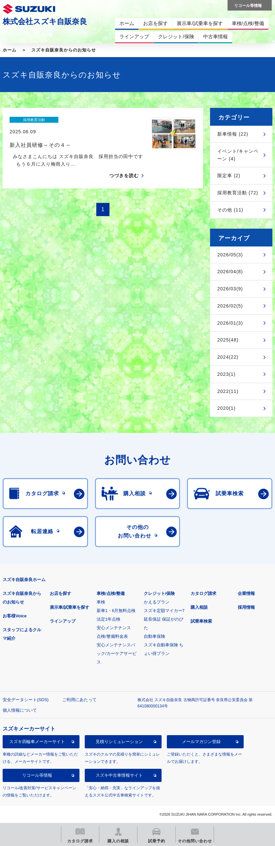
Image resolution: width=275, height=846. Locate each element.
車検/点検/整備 (111, 593)
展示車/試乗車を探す (70, 607)
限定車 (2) (228, 175)
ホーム (9, 50)
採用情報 (246, 607)
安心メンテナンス (114, 627)
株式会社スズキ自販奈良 (45, 21)
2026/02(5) (230, 306)
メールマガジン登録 (201, 741)
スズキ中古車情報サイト (119, 775)
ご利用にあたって (79, 699)
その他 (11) (230, 209)
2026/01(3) (230, 323)
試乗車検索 (201, 621)
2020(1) (226, 408)
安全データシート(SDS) (25, 699)
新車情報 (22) (232, 134)
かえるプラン (156, 602)
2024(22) (227, 357)
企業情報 (246, 593)
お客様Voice (15, 615)
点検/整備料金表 (112, 636)
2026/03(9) (230, 288)
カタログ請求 (203, 593)
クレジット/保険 (159, 593)
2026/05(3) (230, 254)
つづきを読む (124, 164)
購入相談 (199, 607)
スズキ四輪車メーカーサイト (37, 741)
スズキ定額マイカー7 (164, 610)
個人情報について (20, 710)
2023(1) (226, 374)
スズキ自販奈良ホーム (24, 579)
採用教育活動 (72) (237, 192)
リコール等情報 (37, 775)
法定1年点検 (108, 619)
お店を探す (60, 593)
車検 (101, 602)
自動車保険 (154, 636)
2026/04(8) (230, 271)
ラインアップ (63, 621)
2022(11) (227, 391)
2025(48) (227, 339)
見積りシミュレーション (119, 741)
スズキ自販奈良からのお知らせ (63, 50)
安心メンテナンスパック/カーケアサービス (117, 653)
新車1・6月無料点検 (116, 610)
